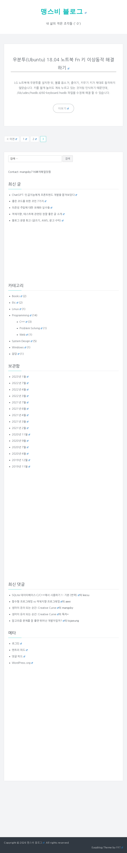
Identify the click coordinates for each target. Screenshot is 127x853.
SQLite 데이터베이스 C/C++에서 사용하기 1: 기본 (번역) (46, 594)
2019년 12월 (21, 459)
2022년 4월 (20, 389)
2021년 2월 (20, 427)
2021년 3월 (20, 421)
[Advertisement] (63, 252)
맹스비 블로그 (63, 11)
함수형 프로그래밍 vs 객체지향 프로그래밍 (37, 601)
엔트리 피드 (20, 649)
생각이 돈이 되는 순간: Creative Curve (35, 607)
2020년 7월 (20, 447)
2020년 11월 (21, 434)
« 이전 (11, 138)
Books (17, 295)
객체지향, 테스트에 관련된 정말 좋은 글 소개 (38, 213)
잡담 (15, 353)
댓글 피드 (18, 656)
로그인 (17, 643)
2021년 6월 (20, 408)
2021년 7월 (20, 402)
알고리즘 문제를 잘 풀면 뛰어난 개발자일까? (38, 620)
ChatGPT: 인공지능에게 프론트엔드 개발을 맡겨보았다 (44, 194)
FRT (119, 847)
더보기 (63, 108)
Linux (16, 308)
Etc (15, 302)
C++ (23, 321)
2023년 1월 (20, 376)
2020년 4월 (20, 453)
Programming (21, 315)
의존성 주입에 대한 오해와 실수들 (32, 207)
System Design (22, 340)
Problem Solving (31, 328)
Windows (19, 347)
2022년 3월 (20, 395)
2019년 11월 (21, 466)
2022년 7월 (20, 382)
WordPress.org (22, 662)
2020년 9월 (20, 440)
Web (24, 334)
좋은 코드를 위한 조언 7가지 (29, 201)
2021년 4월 (20, 414)
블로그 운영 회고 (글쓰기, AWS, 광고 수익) (38, 220)
